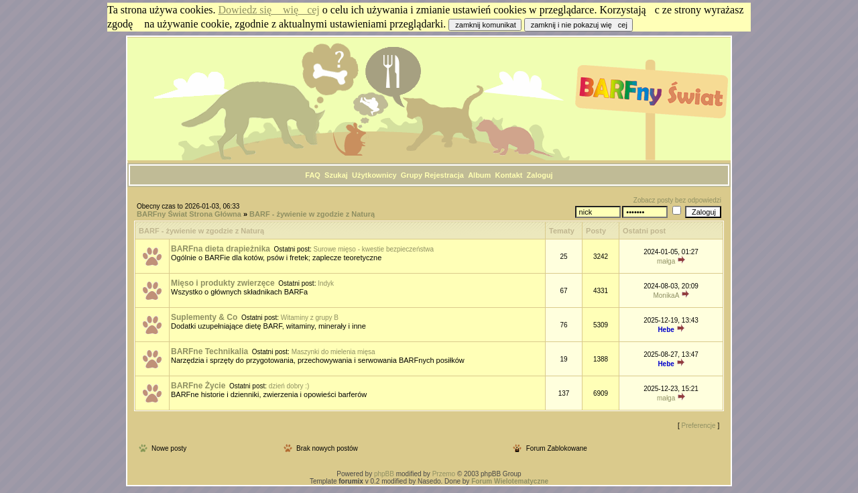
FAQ (312, 175)
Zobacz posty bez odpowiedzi (677, 200)
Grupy (411, 175)
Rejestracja (444, 175)
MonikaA (665, 295)
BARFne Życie (198, 385)
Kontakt (508, 175)
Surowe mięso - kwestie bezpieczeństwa (374, 249)
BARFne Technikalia (209, 351)
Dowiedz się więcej (269, 9)
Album (479, 175)
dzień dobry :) (289, 386)
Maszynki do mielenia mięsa (333, 351)
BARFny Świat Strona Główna (189, 214)
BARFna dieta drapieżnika (220, 249)
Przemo (443, 474)
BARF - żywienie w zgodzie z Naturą (312, 214)
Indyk (326, 283)
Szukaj (336, 175)
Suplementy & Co (204, 317)
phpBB (384, 474)
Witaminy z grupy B (310, 317)
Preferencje (699, 425)
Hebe (666, 329)
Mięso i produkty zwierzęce (223, 283)
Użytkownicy (374, 175)
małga (666, 261)
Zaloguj (540, 175)
